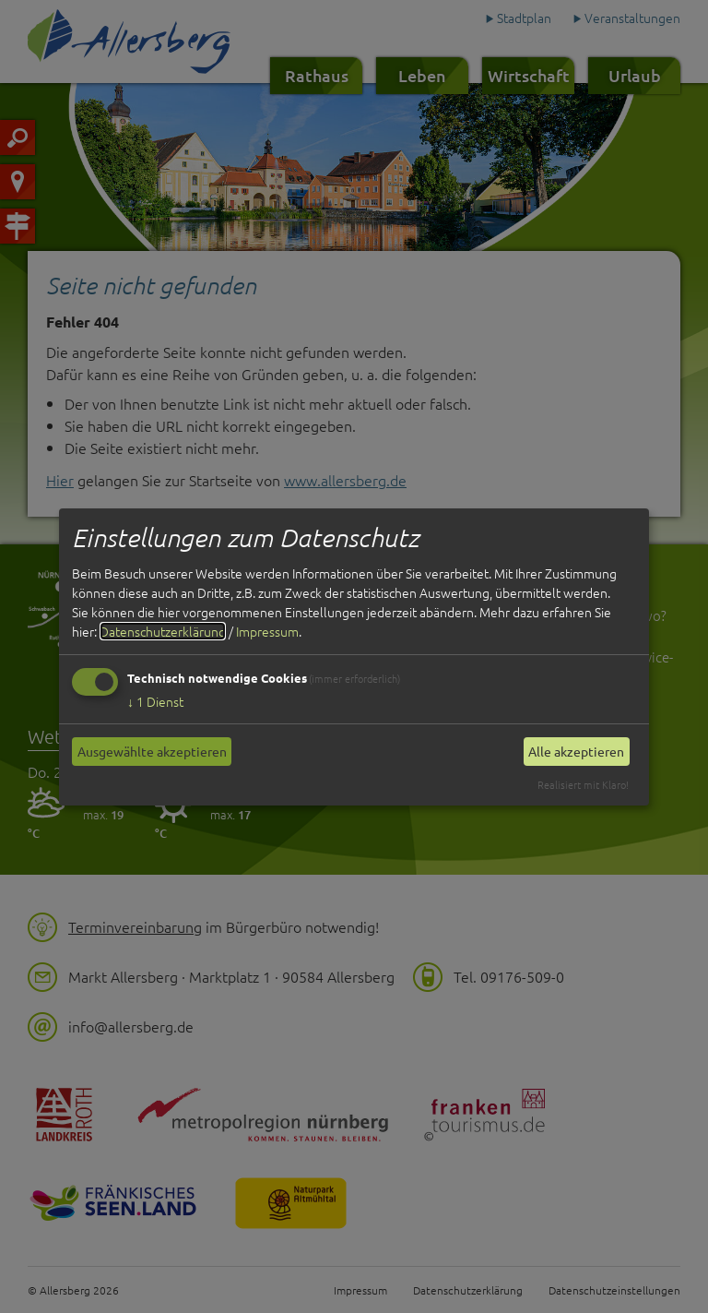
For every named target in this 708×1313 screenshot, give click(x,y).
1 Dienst (155, 701)
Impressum (267, 631)
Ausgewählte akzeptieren (152, 751)
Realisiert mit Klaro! (583, 784)
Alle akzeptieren (576, 751)
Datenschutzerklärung (163, 631)
